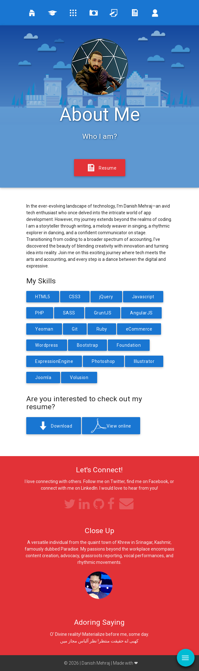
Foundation (129, 345)
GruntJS (103, 312)
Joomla (43, 377)
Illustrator (144, 361)
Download (53, 426)
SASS (69, 312)
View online (111, 426)
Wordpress (46, 345)
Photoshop (103, 361)
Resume (99, 168)
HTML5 (42, 296)
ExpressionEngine (54, 361)
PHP (39, 312)
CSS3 (75, 296)
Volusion (79, 377)
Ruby (101, 329)
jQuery (106, 296)
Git (75, 329)
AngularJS (141, 312)
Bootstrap (87, 345)
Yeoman (44, 329)
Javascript (143, 296)
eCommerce (139, 329)
